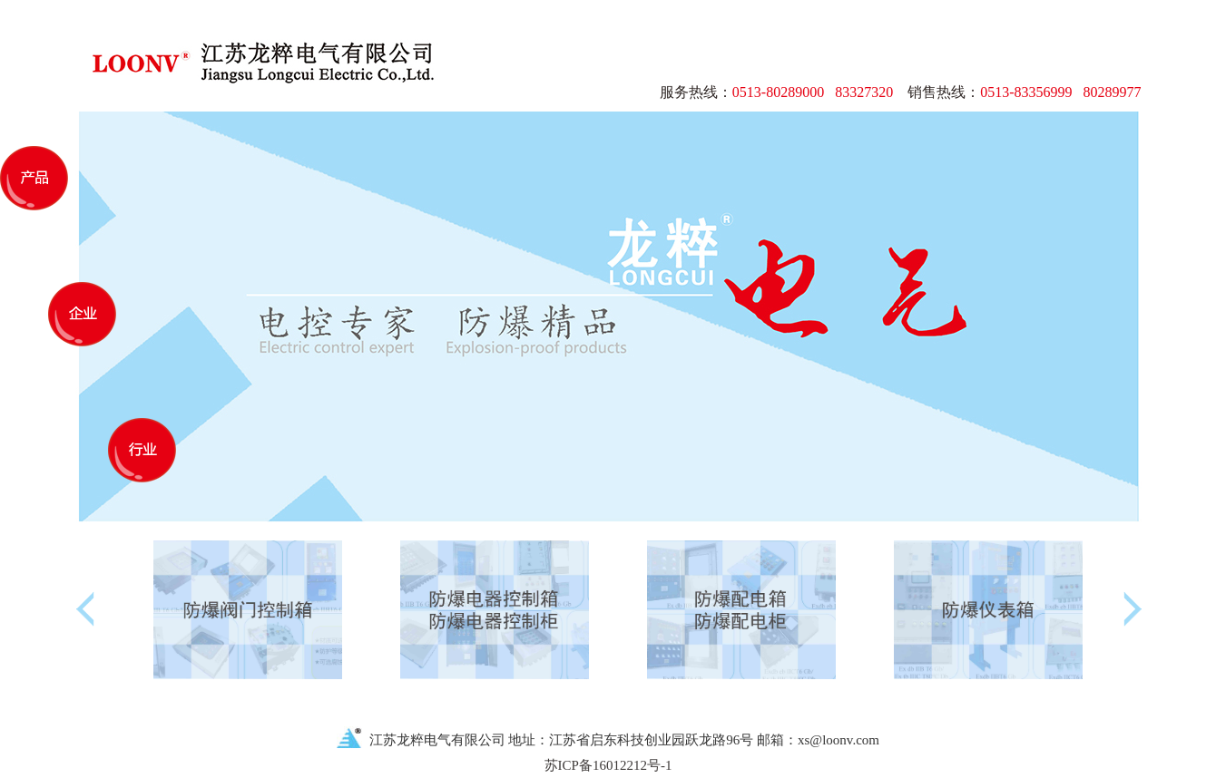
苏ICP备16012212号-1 (608, 765)
